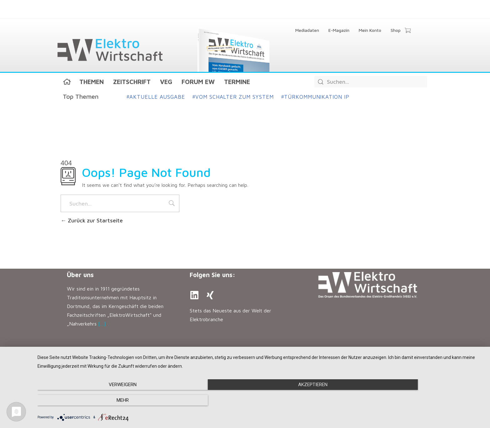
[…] (102, 323)
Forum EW (198, 81)
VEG (166, 81)
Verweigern (104, 400)
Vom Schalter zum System (233, 97)
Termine (237, 81)
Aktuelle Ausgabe (156, 97)
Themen (91, 81)
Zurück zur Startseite (92, 220)
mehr (417, 400)
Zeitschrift (132, 81)
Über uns (80, 274)
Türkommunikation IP (315, 97)
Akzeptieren (260, 400)
